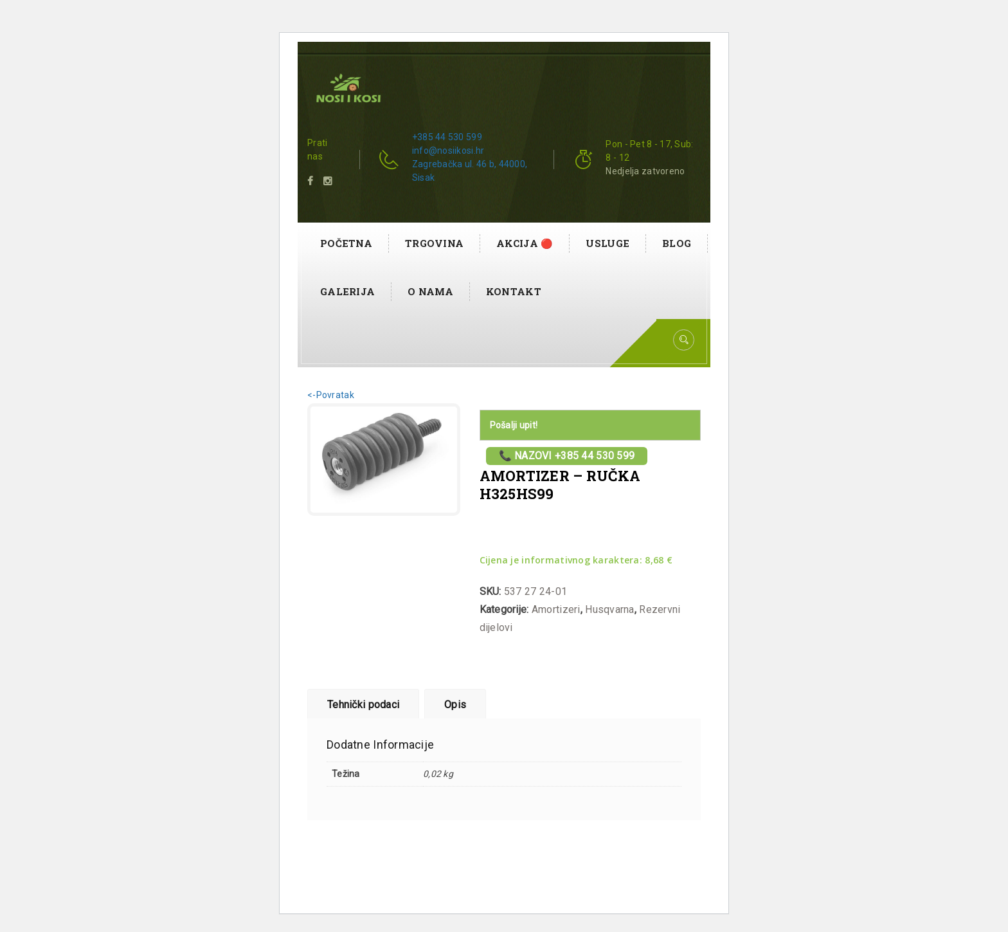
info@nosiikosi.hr (448, 150)
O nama (430, 291)
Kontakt (513, 291)
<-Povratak (330, 395)
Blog (676, 243)
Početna (346, 243)
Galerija (347, 291)
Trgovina (434, 243)
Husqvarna (609, 609)
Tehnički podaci (363, 705)
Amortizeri (556, 609)
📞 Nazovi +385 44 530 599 (567, 456)
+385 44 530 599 (447, 137)
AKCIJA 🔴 (524, 243)
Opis (455, 705)
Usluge (607, 243)
